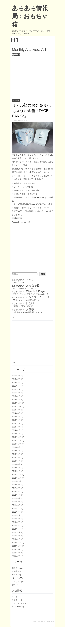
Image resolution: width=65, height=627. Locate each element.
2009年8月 (16, 553)
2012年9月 (16, 485)
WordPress (50, 621)
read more (17, 218)
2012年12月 (16, 475)
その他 (14, 571)
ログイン (15, 597)
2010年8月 (16, 519)
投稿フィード (17, 600)
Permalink (15, 222)
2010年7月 (16, 522)
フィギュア (16, 582)
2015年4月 (16, 389)
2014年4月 (16, 423)
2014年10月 (16, 406)
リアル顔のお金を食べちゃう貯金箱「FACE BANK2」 (31, 110)
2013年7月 (16, 451)
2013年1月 (16, 471)
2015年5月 (16, 386)
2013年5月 (16, 457)
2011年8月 (16, 505)
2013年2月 (16, 468)
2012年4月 (16, 495)
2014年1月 (16, 434)
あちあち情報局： (23, 280)
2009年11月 (16, 543)
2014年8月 (16, 413)
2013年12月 (16, 437)
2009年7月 (16, 556)
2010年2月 (16, 536)
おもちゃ (16, 100)
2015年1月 (16, 400)
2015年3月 (16, 393)
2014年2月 (16, 430)
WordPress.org (18, 607)
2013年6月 (16, 454)
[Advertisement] (32, 77)
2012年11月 (16, 478)
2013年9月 (16, 447)
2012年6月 (16, 492)
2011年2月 (16, 515)
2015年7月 (16, 379)
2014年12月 (16, 403)
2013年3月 (16, 464)
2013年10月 (16, 444)
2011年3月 (16, 512)
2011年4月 (16, 509)
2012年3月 (16, 498)
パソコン (15, 578)
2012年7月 (16, 488)
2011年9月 (16, 502)
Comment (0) (25, 222)
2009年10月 (16, 546)
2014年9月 (16, 410)
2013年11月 (16, 440)
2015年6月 (16, 383)
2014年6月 (16, 417)
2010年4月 (16, 532)
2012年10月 (16, 481)
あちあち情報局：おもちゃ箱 (30, 16)
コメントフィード (19, 603)
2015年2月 (16, 396)
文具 (13, 585)
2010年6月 (16, 526)
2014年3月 (16, 427)
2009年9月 (16, 549)
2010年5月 (16, 529)
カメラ (14, 575)
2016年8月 (16, 376)
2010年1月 (16, 539)
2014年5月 (16, 420)
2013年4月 (16, 461)
